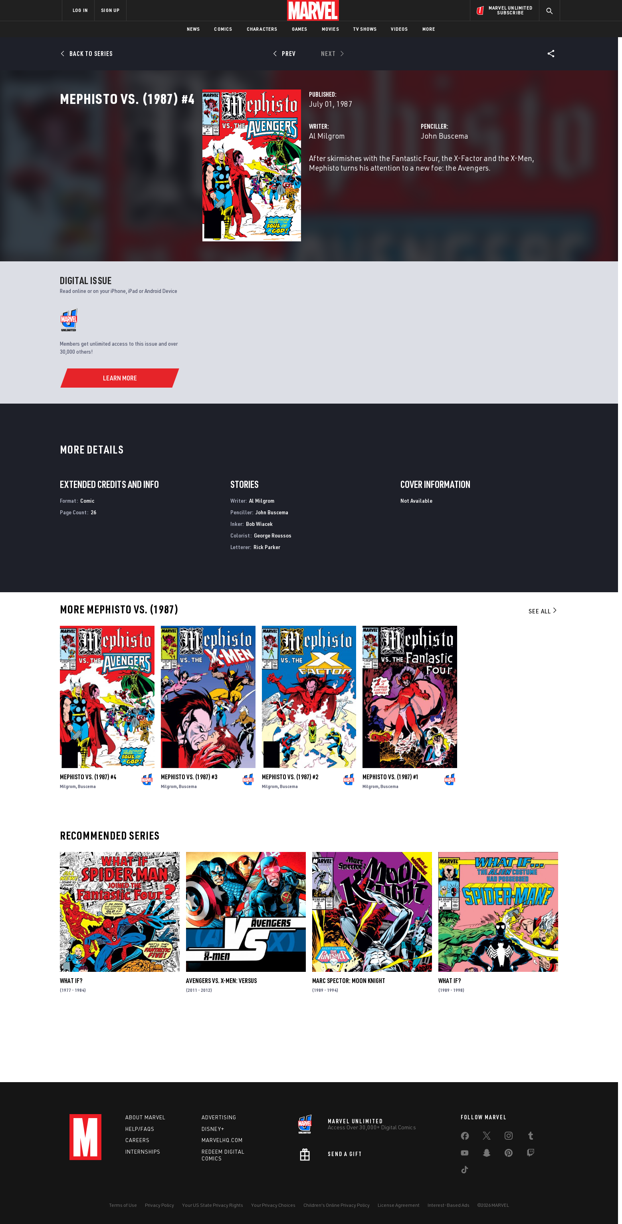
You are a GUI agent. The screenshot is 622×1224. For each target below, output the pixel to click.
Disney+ (213, 1129)
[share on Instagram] (509, 1137)
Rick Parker (267, 610)
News (193, 29)
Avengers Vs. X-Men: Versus (221, 1044)
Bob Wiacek (259, 586)
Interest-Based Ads (448, 1205)
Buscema (87, 849)
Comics (223, 29)
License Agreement (399, 1205)
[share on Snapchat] (487, 1154)
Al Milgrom (227, 170)
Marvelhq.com (222, 1140)
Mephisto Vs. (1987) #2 (290, 840)
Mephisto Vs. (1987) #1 (391, 840)
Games (299, 29)
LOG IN (80, 10)
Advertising (219, 1117)
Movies (330, 29)
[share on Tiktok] (465, 1171)
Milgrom (68, 849)
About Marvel (145, 1117)
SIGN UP (110, 10)
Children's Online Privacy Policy (336, 1205)
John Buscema (394, 170)
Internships (142, 1152)
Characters (262, 29)
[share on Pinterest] (509, 1154)
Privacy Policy (159, 1205)
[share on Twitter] (487, 1137)
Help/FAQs (140, 1129)
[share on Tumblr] (531, 1137)
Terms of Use (123, 1205)
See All (543, 675)
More (429, 29)
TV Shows (365, 29)
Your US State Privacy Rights (212, 1205)
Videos (399, 29)
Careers (137, 1140)
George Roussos (272, 598)
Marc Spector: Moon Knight (348, 1044)
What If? (71, 1044)
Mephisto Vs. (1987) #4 (88, 840)
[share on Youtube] (465, 1154)
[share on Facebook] (465, 1138)
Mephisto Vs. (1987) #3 (189, 840)
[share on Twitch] (531, 1154)
